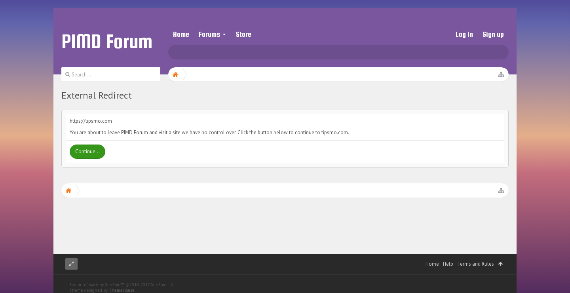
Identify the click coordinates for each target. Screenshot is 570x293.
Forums (209, 34)
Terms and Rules (475, 256)
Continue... (87, 151)
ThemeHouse (122, 282)
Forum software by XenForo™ (121, 277)
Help (448, 256)
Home (181, 34)
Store (243, 34)
